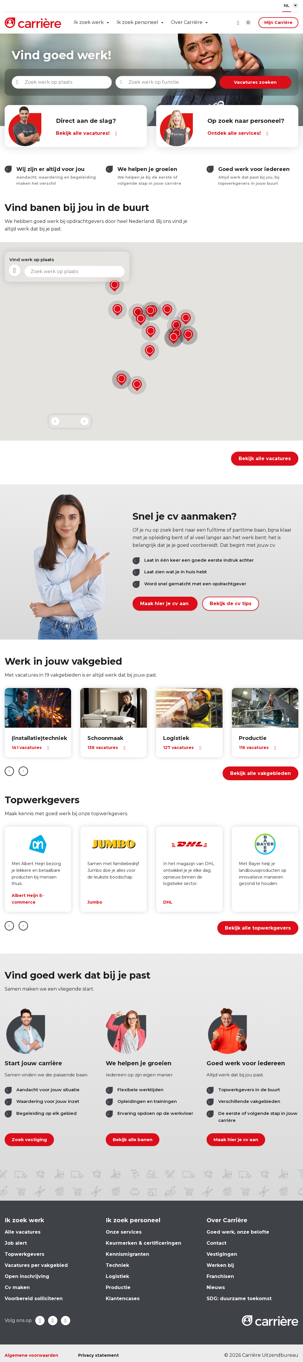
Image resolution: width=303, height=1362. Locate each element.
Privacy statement (98, 1355)
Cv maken (17, 1287)
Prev (55, 421)
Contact (216, 1243)
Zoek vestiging (29, 1140)
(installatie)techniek (39, 738)
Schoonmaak (105, 738)
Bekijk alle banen (132, 1140)
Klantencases (123, 1298)
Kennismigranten (127, 1254)
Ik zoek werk (89, 22)
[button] (167, 310)
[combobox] (176, 82)
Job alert (16, 1243)
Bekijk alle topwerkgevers (258, 928)
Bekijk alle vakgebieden (260, 773)
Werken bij (220, 1265)
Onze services (124, 1232)
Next (84, 421)
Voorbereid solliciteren (34, 1298)
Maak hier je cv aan (165, 603)
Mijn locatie (15, 271)
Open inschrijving (27, 1276)
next (23, 771)
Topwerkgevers (24, 1254)
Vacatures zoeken (262, 82)
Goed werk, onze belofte (238, 1232)
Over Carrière (186, 22)
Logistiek (176, 738)
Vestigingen (222, 1254)
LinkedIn (52, 1320)
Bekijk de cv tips (230, 603)
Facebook (40, 1320)
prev (9, 771)
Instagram (65, 1320)
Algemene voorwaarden (31, 1355)
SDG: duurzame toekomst (239, 1298)
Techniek (117, 1265)
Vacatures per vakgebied (36, 1265)
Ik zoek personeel (137, 22)
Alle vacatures (22, 1232)
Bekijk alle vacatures (265, 458)
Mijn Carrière (278, 22)
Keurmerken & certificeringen (143, 1243)
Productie (253, 738)
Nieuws (216, 1287)
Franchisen (220, 1276)
